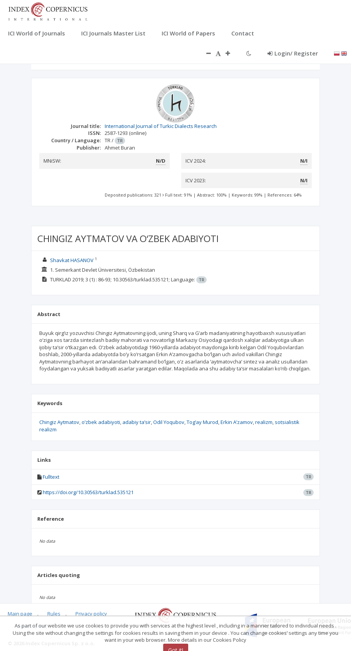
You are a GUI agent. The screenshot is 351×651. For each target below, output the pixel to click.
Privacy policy (91, 613)
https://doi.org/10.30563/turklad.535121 (88, 492)
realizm (263, 422)
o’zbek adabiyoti (101, 422)
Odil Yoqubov (168, 422)
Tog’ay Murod (202, 422)
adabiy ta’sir (136, 422)
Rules (53, 613)
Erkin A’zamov (237, 422)
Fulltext (51, 476)
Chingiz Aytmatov (59, 422)
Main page (20, 613)
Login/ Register (292, 53)
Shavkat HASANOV (72, 260)
